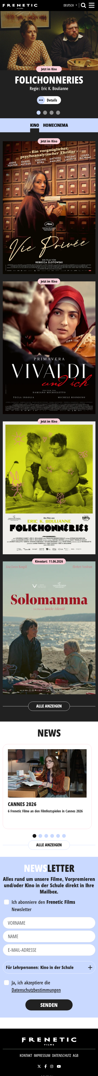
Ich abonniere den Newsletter (43, 905)
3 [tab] (46, 836)
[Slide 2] (45, 113)
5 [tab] (58, 836)
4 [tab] (52, 836)
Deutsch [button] (69, 5)
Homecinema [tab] (55, 125)
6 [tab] (64, 836)
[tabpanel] (49, 424)
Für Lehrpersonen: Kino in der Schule (40, 967)
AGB (75, 1055)
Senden (49, 1004)
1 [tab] (34, 836)
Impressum (42, 1055)
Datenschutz (61, 1055)
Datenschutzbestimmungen (36, 989)
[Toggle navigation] (91, 5)
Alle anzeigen (49, 706)
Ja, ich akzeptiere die (36, 986)
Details (47, 100)
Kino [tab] (34, 125)
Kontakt (26, 1055)
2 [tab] (40, 836)
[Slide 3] (52, 113)
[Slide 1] (39, 113)
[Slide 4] (58, 113)
